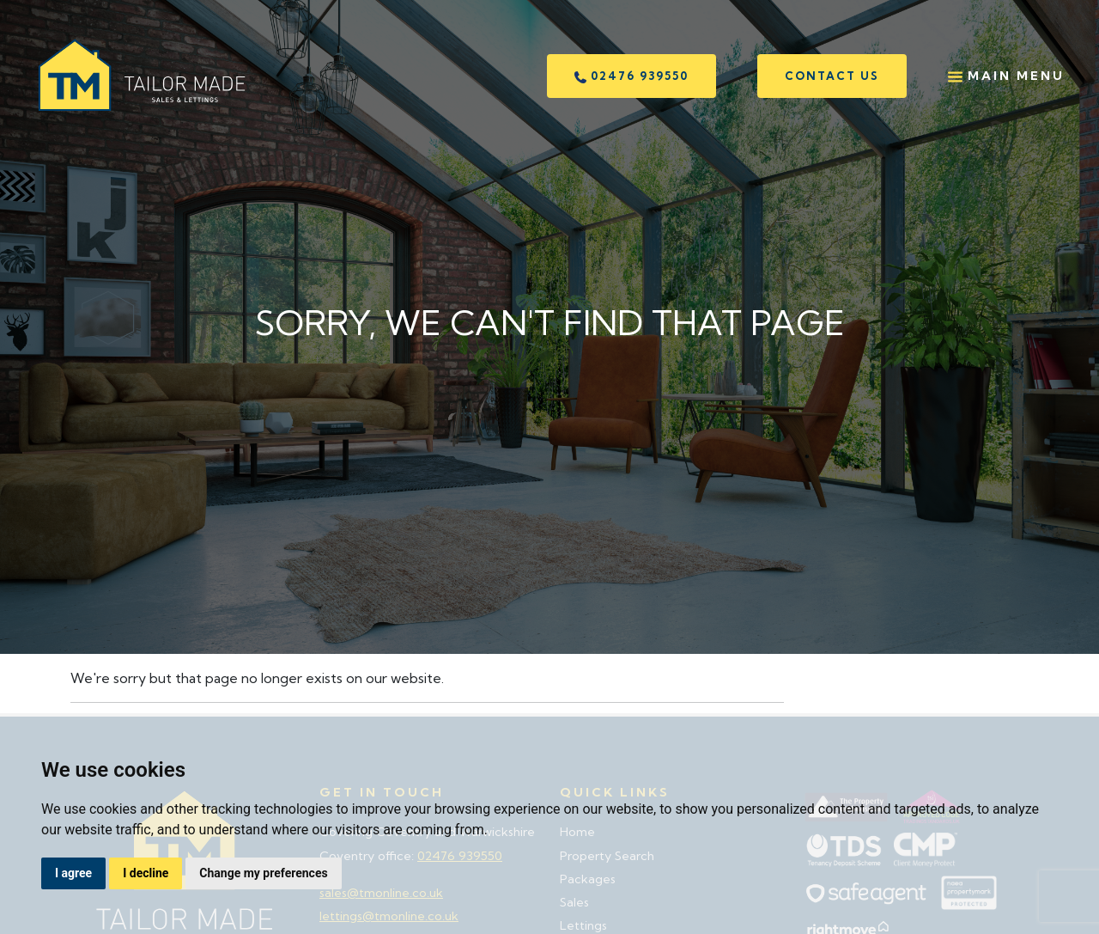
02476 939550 (631, 76)
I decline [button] (145, 873)
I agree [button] (73, 873)
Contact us (832, 75)
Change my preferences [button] (263, 873)
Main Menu (1006, 76)
